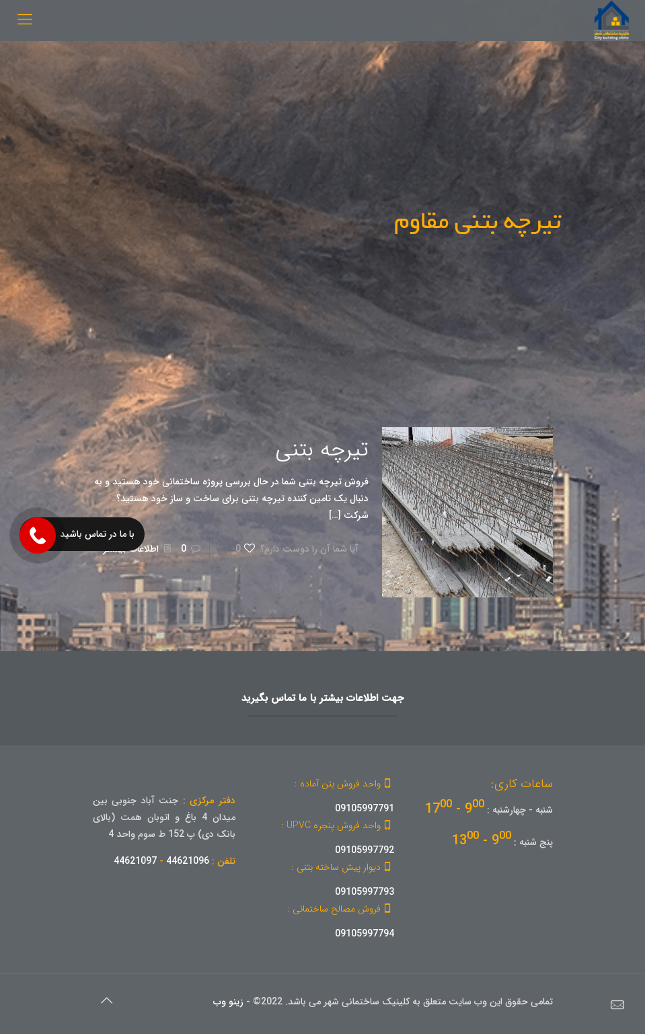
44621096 (187, 861)
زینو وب (228, 1001)
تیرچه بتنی (322, 450)
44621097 (135, 861)
